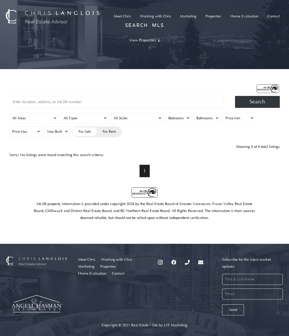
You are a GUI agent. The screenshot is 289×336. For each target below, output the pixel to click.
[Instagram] (160, 262)
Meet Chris (87, 259)
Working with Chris (116, 259)
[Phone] (187, 262)
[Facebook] (174, 262)
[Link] (52, 16)
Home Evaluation (92, 273)
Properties (108, 266)
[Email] (200, 262)
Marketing (86, 266)
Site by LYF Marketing (169, 325)
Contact (118, 273)
